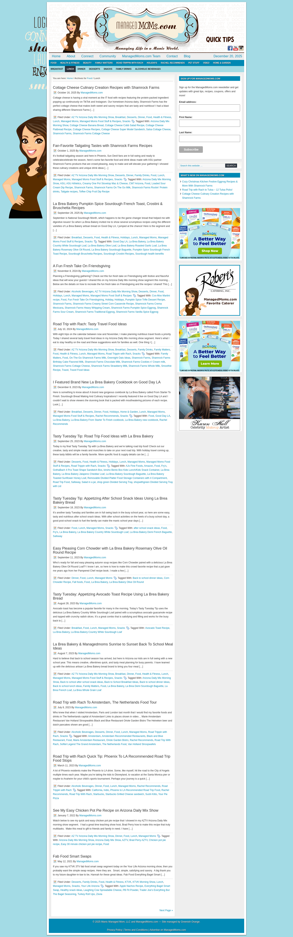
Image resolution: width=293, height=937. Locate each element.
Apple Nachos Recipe (131, 886)
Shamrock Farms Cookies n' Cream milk (143, 361)
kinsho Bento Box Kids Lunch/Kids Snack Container (131, 469)
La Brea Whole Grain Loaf (87, 690)
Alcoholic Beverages (148, 69)
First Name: (209, 121)
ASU (62, 183)
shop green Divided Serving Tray (114, 482)
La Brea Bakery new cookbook (141, 420)
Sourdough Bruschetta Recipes (85, 253)
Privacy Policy (114, 929)
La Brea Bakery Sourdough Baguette (111, 249)
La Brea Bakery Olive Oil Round (126, 582)
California (97, 790)
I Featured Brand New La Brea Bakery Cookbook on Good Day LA (107, 382)
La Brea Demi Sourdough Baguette (145, 686)
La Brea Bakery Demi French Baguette (151, 532)
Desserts (94, 69)
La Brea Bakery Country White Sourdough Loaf (103, 532)
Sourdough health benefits (149, 253)
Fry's (163, 465)
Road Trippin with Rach (129, 63)
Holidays (152, 63)
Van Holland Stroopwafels (142, 744)
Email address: (209, 106)
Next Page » (166, 910)
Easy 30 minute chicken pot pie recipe (81, 844)
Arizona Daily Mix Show (108, 840)
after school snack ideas (147, 528)
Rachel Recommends (173, 63)
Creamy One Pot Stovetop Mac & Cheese (105, 183)
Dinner (81, 69)
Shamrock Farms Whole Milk (144, 365)
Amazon (148, 465)
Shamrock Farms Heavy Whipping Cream (87, 307)
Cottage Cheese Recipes (86, 129)
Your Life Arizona (90, 886)
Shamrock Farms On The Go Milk (112, 187)
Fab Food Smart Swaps (72, 856)
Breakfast (57, 69)
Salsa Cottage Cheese (158, 129)
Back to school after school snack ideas (81, 682)
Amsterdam (94, 736)
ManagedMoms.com (95, 28)
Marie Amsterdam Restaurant (89, 740)
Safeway (75, 482)
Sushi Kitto (151, 794)
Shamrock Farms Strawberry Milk (109, 365)
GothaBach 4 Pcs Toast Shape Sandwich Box (77, 469)
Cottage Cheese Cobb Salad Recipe (124, 125)
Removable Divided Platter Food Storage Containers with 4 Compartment (127, 478)
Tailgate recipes (69, 191)
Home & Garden (222, 63)
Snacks (108, 69)
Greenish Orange (190, 921)
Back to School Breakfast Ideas (121, 682)
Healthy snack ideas (71, 890)
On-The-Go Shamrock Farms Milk (87, 357)
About (71, 56)
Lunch (70, 69)
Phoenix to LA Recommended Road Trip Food (135, 790)
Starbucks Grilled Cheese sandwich (124, 794)
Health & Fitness (70, 63)
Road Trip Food (61, 482)
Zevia (99, 894)
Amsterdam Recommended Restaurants (123, 736)
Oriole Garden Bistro (117, 740)
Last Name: (209, 136)
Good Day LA (120, 241)
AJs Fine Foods (134, 465)
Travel (65, 370)
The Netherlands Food (114, 744)
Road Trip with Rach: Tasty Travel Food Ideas (90, 324)
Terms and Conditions (136, 929)
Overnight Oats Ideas (118, 357)
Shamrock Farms (62, 133)
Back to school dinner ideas (148, 578)
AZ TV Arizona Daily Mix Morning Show (92, 117)
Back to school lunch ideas (67, 686)
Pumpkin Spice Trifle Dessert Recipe (145, 299)
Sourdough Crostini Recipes (119, 253)
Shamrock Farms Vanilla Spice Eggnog (137, 311)
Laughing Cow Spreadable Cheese (102, 890)
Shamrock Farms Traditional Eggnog (95, 311)
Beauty (87, 63)
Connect (87, 56)
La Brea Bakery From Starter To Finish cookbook (97, 420)
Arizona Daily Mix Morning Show (76, 840)
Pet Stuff (193, 63)
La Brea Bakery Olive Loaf (102, 245)
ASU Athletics (73, 183)
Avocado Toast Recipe (157, 628)
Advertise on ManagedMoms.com (168, 929)
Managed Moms (69, 121)
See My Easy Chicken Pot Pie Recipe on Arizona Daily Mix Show (105, 810)
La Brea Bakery (137, 241)
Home (56, 56)
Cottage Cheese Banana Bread (87, 125)
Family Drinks (124, 69)
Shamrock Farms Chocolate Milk (102, 361)
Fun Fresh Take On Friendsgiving (86, 299)
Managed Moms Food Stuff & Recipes (100, 121)
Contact (172, 56)
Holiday (109, 299)
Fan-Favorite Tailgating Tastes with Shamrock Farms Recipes (102, 146)
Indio (106, 790)
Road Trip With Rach (80, 794)
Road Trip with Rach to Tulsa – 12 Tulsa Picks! (207, 189)
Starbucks (98, 794)
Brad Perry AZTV (138, 840)
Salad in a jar (89, 482)
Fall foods (77, 582)
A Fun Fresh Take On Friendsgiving (81, 266)
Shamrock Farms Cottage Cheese (91, 133)
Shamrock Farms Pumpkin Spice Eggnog (133, 307)
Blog (187, 56)
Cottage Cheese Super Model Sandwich (123, 129)
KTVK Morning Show (144, 882)
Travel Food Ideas (79, 370)
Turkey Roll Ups (86, 894)
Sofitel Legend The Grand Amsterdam (80, 744)
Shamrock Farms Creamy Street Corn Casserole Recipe (103, 303)
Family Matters (104, 63)
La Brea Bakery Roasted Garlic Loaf (137, 245)
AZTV (125, 840)
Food (54, 63)
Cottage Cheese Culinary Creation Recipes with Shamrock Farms (106, 88)
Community (107, 56)
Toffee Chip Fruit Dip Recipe (94, 191)
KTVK (128, 882)
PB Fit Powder (130, 890)
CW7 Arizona (136, 183)
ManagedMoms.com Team (141, 56)
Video (206, 63)
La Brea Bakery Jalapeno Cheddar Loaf (83, 474)
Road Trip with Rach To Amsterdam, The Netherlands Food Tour (105, 702)
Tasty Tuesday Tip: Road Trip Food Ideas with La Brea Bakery (103, 436)
